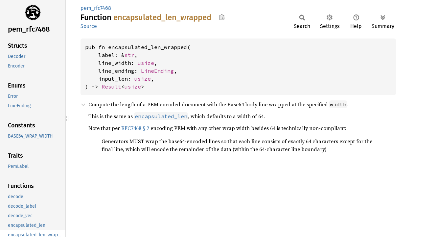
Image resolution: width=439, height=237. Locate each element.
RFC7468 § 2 (135, 128)
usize (146, 63)
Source (89, 26)
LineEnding (157, 70)
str (129, 55)
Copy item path (222, 17)
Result (111, 86)
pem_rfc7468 (96, 8)
